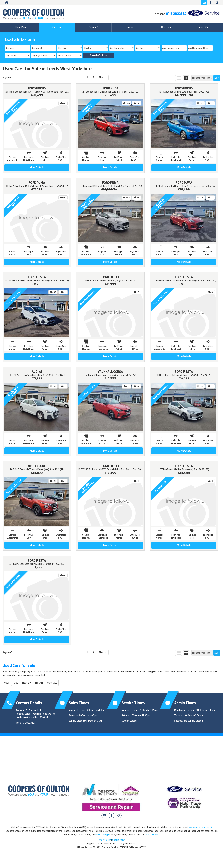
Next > (102, 77)
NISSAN (39, 682)
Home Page (20, 27)
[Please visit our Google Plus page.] (217, 2)
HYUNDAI (26, 682)
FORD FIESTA (37, 277)
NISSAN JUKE (37, 466)
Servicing (93, 27)
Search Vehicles (98, 55)
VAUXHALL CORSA (110, 371)
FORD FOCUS (37, 88)
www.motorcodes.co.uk (200, 827)
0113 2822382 (176, 14)
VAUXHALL (52, 682)
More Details (37, 167)
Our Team (166, 27)
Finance (129, 27)
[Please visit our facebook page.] (210, 2)
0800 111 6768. (152, 834)
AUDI (6, 682)
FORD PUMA (37, 182)
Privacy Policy (104, 840)
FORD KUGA (110, 88)
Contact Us (202, 27)
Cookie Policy (118, 840)
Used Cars (57, 27)
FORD (15, 682)
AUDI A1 (37, 371)
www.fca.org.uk (103, 834)
